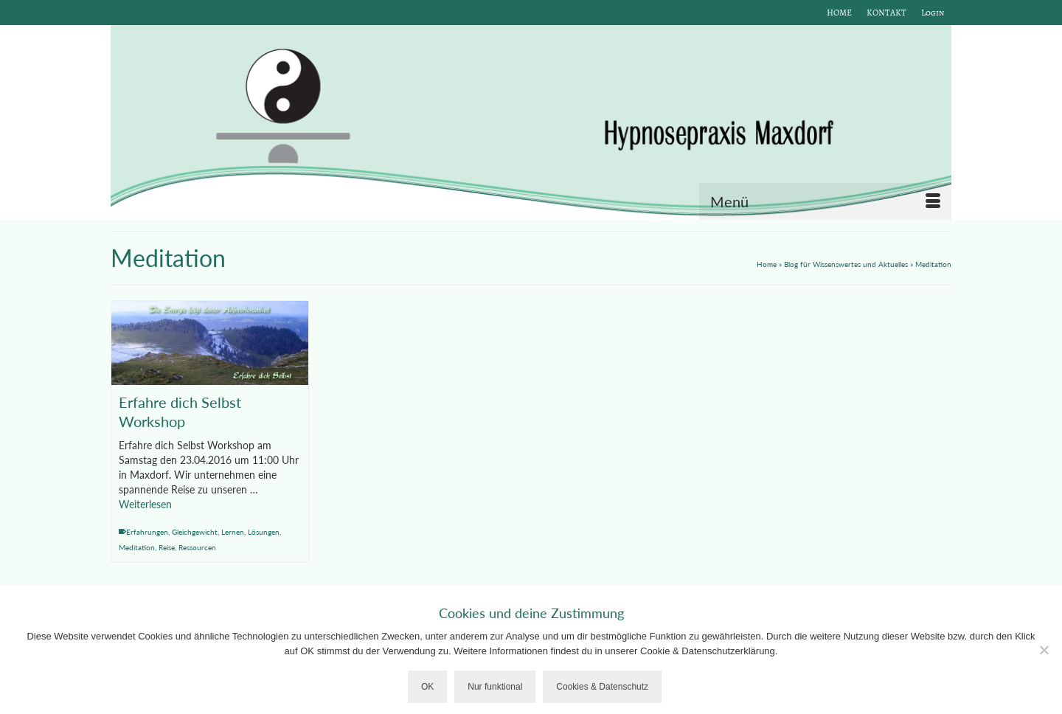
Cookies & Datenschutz (602, 687)
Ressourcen (197, 547)
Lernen (232, 531)
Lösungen (264, 531)
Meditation (137, 547)
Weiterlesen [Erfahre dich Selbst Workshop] (145, 504)
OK (427, 687)
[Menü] (825, 201)
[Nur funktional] (1043, 649)
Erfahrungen (147, 531)
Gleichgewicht (195, 531)
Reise (167, 547)
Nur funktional (495, 687)
